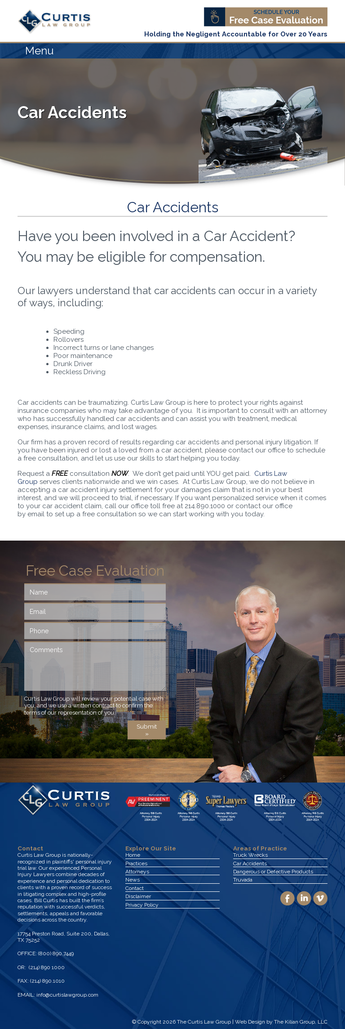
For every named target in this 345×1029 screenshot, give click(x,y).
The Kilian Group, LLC (300, 1022)
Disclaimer (138, 896)
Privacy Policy (142, 905)
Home (132, 855)
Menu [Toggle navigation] (39, 50)
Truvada (242, 880)
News (132, 880)
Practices (136, 863)
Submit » (147, 730)
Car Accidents (250, 863)
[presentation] (92, 738)
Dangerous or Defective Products (273, 871)
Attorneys (137, 871)
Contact (134, 888)
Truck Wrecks (250, 855)
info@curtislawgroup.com (67, 995)
